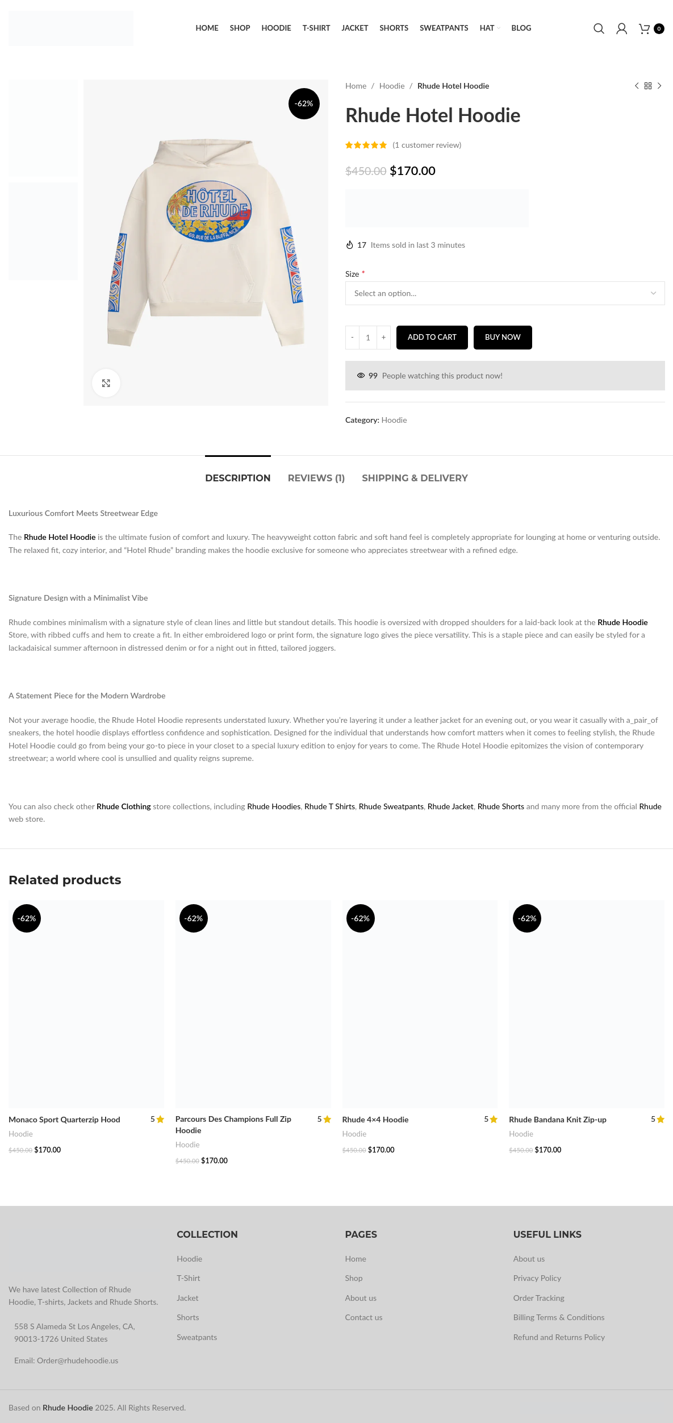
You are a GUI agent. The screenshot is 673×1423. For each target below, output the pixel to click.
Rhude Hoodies (273, 806)
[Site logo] (71, 27)
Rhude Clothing (124, 806)
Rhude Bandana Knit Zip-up (558, 1119)
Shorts (188, 1314)
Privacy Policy (537, 1275)
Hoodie (391, 85)
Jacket (187, 1294)
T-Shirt (188, 1275)
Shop (354, 1275)
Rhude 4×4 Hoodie (375, 1119)
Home (355, 85)
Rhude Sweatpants (391, 806)
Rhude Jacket (451, 806)
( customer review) (426, 144)
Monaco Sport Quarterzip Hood (64, 1119)
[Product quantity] (368, 337)
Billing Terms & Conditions (559, 1314)
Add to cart (432, 337)
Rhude (650, 806)
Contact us (364, 1314)
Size (356, 273)
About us (361, 1294)
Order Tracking (539, 1294)
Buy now (502, 337)
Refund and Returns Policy (559, 1333)
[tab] (237, 472)
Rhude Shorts (501, 806)
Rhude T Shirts (329, 806)
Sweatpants (197, 1333)
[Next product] (658, 85)
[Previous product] (636, 85)
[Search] (599, 28)
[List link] (84, 1357)
